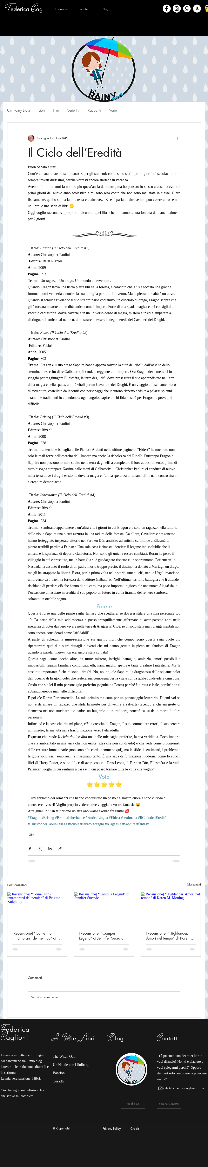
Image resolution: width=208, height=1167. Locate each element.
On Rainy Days (19, 110)
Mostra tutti (194, 884)
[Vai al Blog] (133, 1103)
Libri (42, 110)
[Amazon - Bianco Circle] (197, 9)
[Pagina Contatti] (169, 1103)
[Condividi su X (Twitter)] (40, 849)
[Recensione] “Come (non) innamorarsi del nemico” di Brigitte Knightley (34, 936)
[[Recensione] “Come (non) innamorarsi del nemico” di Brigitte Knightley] (37, 909)
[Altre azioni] (177, 138)
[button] (36, 9)
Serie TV (73, 110)
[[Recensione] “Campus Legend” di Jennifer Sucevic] (104, 909)
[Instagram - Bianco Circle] (177, 9)
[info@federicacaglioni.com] (182, 1088)
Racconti (94, 110)
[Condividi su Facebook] (30, 849)
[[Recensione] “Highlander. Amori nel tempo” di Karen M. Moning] (171, 909)
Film (56, 110)
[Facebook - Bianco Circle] (167, 9)
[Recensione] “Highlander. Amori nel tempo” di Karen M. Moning (170, 936)
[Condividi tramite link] (60, 849)
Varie (113, 110)
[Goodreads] (187, 9)
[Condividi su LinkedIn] (50, 849)
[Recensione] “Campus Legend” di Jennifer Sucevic (101, 936)
